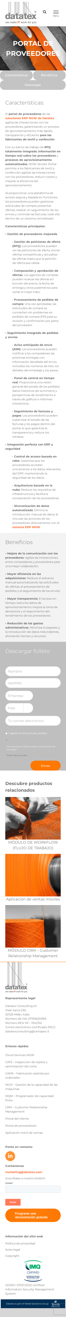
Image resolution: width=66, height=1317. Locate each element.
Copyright (12, 1255)
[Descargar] (33, 85)
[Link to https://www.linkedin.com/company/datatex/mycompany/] (10, 1156)
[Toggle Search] (44, 12)
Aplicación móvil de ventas (24, 1132)
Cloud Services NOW (19, 1055)
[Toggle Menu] (55, 12)
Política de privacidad (17, 755)
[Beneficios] (49, 75)
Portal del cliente (17, 1118)
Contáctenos (14, 1166)
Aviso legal (12, 1249)
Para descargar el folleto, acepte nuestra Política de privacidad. (31, 751)
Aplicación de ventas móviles (33, 899)
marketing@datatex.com (23, 1172)
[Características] (16, 75)
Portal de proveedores (20, 1125)
